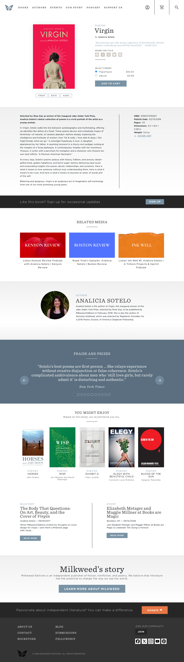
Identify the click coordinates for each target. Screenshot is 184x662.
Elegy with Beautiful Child (122, 475)
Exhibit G (92, 474)
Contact (24, 632)
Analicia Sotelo (106, 37)
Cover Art (144, 136)
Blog (59, 626)
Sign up (155, 201)
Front (41, 95)
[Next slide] (159, 380)
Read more (32, 538)
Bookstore (26, 638)
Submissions (66, 632)
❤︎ (154, 610)
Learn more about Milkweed (92, 589)
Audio (66, 95)
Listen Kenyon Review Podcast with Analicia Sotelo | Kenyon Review (43, 264)
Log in (154, 1)
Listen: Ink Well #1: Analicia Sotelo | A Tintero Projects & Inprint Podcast (141, 264)
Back (54, 95)
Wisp (62, 474)
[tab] (75, 394)
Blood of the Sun (151, 475)
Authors (39, 7)
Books (23, 7)
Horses (33, 474)
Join (141, 631)
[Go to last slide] (24, 380)
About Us (24, 626)
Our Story (74, 7)
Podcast (93, 7)
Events (56, 7)
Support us (113, 7)
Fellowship (65, 638)
